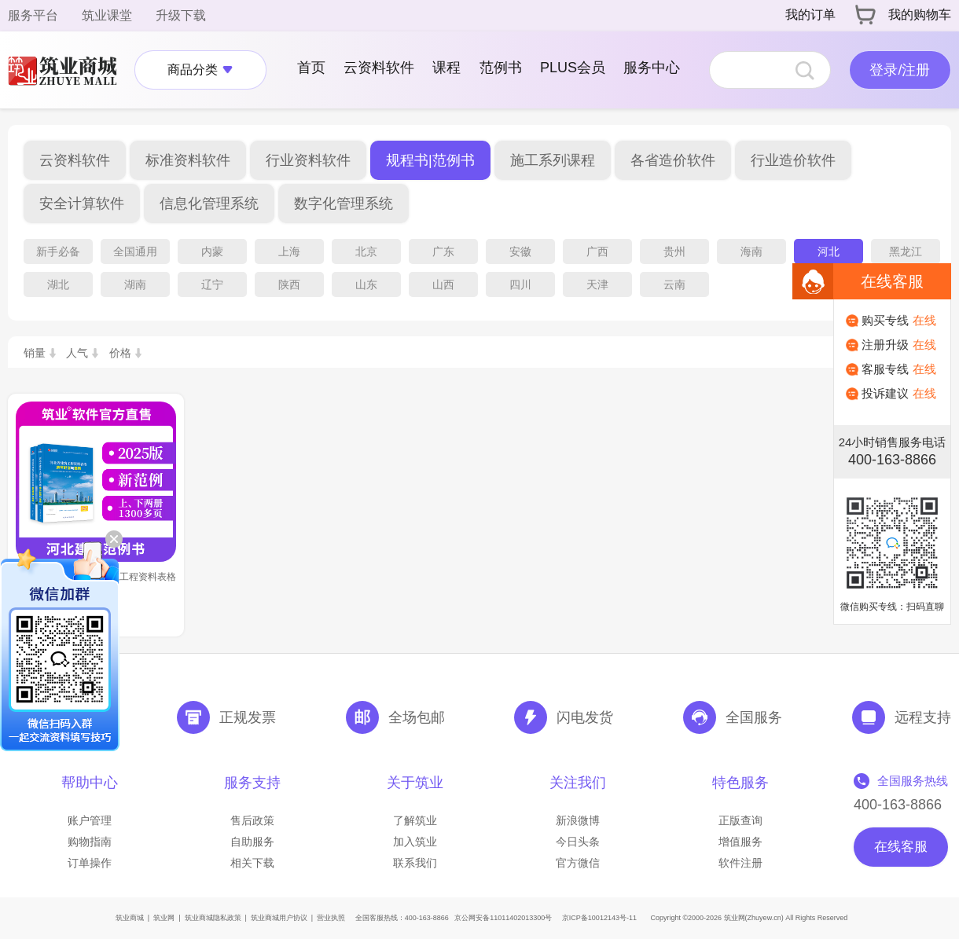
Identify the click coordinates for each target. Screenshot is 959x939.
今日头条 (578, 841)
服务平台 (33, 15)
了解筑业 (415, 820)
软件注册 (740, 862)
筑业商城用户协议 (279, 918)
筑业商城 (130, 918)
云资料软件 (379, 67)
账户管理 (90, 820)
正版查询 (740, 820)
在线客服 (901, 846)
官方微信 (578, 862)
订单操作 (90, 862)
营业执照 (331, 918)
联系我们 (415, 862)
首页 (311, 67)
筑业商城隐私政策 (213, 918)
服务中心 (651, 67)
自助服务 (252, 841)
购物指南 (90, 841)
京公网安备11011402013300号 (503, 918)
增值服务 (740, 841)
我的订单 (810, 14)
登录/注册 (899, 70)
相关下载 (252, 862)
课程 (446, 67)
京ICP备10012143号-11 (599, 918)
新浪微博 (578, 820)
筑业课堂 (107, 15)
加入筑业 (415, 841)
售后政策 (252, 820)
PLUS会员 (572, 67)
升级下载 (181, 15)
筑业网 (164, 918)
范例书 (501, 67)
